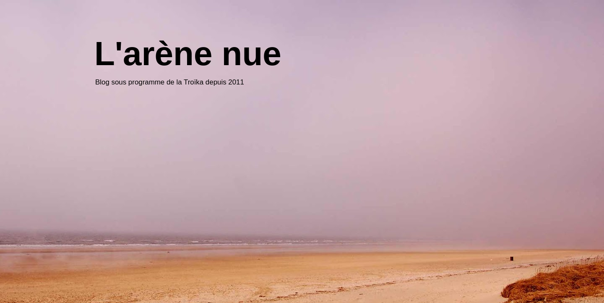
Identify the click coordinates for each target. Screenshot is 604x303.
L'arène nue (187, 53)
